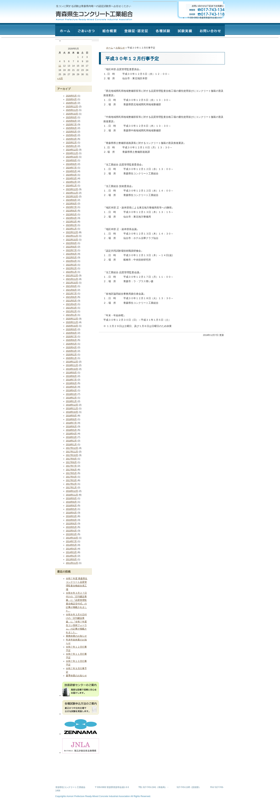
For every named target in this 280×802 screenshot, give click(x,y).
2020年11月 (72, 322)
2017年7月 (71, 466)
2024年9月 (71, 160)
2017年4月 (71, 477)
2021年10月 (72, 282)
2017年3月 (71, 480)
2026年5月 (71, 96)
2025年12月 (72, 106)
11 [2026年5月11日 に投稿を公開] (60, 66)
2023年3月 (71, 221)
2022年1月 (71, 272)
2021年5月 (71, 300)
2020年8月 (71, 333)
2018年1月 (71, 444)
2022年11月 (72, 236)
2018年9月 (71, 415)
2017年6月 (71, 469)
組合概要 (116, 33)
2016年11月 (72, 495)
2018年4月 (71, 433)
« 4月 (60, 78)
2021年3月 (71, 308)
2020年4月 (71, 347)
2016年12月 (72, 491)
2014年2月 (71, 556)
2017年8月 (71, 462)
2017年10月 (72, 455)
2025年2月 (71, 142)
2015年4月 (71, 530)
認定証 (143, 33)
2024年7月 (71, 168)
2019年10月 (72, 369)
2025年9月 (71, 117)
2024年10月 (72, 157)
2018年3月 (71, 437)
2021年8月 (71, 290)
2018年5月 (71, 430)
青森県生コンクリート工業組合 (70, 787)
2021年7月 (71, 293)
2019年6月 (71, 383)
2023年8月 (71, 203)
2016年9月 (71, 498)
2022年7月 (71, 250)
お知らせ (120, 48)
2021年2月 (71, 311)
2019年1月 (71, 401)
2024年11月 (72, 153)
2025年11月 (72, 110)
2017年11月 (72, 451)
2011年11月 (72, 563)
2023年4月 (71, 218)
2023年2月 (71, 225)
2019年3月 (71, 394)
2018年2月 (71, 441)
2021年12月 (72, 275)
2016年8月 (71, 502)
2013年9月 (71, 559)
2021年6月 (71, 297)
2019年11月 (72, 365)
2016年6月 (71, 505)
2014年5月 (71, 545)
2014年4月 (71, 549)
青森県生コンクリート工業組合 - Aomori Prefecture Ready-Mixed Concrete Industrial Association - (94, 16)
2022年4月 (71, 261)
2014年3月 (71, 552)
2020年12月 (72, 318)
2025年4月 (71, 135)
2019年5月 (71, 387)
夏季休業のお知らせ (76, 675)
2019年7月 (71, 380)
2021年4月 (71, 304)
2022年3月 (71, 265)
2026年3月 (71, 103)
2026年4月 (71, 99)
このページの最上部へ (218, 784)
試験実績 (192, 33)
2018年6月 (71, 426)
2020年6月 (71, 340)
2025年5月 (71, 131)
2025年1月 (71, 146)
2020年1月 (71, 358)
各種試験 (170, 33)
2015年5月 (71, 527)
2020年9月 (71, 329)
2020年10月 (72, 326)
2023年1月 (71, 229)
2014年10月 (72, 538)
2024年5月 (71, 171)
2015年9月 (71, 520)
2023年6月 (71, 211)
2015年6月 (71, 523)
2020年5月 (71, 344)
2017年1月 (71, 487)
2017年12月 (72, 448)
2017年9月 (71, 459)
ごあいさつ (93, 33)
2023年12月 (72, 189)
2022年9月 (71, 243)
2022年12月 (72, 232)
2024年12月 (72, 149)
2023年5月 (71, 214)
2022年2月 (71, 268)
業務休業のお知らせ (76, 636)
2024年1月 (71, 185)
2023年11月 (72, 193)
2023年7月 (71, 207)
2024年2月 (71, 182)
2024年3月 (71, 178)
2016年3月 (71, 516)
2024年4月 (71, 175)
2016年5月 (71, 509)
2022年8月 (71, 247)
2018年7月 (71, 423)
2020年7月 (71, 336)
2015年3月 (71, 534)
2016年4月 (71, 512)
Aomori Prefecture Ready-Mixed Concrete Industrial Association (98, 796)
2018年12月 (72, 405)
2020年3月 (71, 351)
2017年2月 (71, 484)
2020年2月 (71, 354)
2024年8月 (71, 164)
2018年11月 (72, 408)
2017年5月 (71, 473)
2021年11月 (72, 279)
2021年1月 (71, 315)
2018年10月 (72, 412)
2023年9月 (71, 200)
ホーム (71, 33)
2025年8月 (71, 121)
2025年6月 (71, 128)
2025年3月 (71, 139)
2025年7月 (71, 124)
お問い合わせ (76, 45)
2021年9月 (71, 286)
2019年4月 (71, 390)
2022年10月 (72, 239)
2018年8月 (71, 419)
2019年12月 (72, 361)
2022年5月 (71, 257)
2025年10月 (72, 114)
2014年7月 (71, 541)
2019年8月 (71, 376)
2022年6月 (71, 254)
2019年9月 (71, 372)
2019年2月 (71, 398)
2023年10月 (72, 196)
